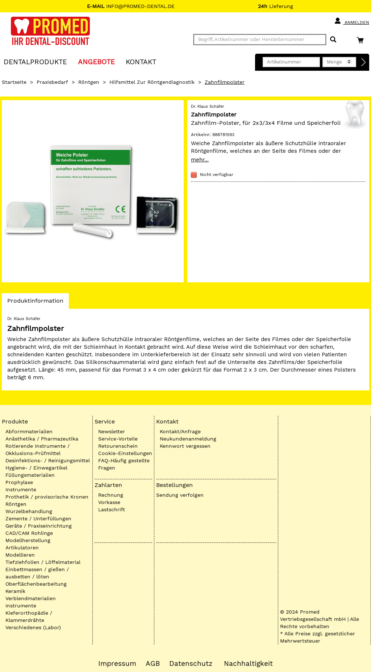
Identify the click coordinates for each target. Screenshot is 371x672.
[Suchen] (333, 39)
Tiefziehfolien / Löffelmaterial (42, 562)
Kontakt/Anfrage (180, 431)
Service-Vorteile (118, 439)
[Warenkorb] (362, 40)
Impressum (117, 664)
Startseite (14, 82)
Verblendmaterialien (30, 598)
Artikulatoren (22, 547)
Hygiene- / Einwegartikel (36, 468)
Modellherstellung (27, 540)
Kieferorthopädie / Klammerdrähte (28, 616)
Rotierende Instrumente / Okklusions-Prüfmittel (37, 449)
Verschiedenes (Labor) (33, 627)
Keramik (15, 591)
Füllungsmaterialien (30, 475)
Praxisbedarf (52, 82)
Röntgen (88, 82)
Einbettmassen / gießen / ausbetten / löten (37, 572)
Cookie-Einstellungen (125, 453)
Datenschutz (190, 664)
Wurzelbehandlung (28, 511)
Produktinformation (35, 302)
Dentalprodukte (35, 61)
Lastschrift (111, 509)
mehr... (200, 159)
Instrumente (20, 489)
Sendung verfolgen (180, 495)
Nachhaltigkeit (248, 664)
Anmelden (351, 21)
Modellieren (20, 555)
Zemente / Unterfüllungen (38, 518)
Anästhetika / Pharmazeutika (41, 439)
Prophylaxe (19, 482)
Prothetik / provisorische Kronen (46, 497)
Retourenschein (118, 446)
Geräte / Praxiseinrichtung (38, 526)
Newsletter (111, 431)
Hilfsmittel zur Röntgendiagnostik (152, 82)
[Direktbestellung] (363, 62)
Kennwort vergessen (185, 446)
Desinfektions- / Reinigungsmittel (47, 460)
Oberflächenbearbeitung (36, 584)
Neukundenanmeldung (188, 439)
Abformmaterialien (29, 431)
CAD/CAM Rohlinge (29, 533)
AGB (153, 664)
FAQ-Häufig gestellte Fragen (124, 464)
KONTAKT (141, 61)
